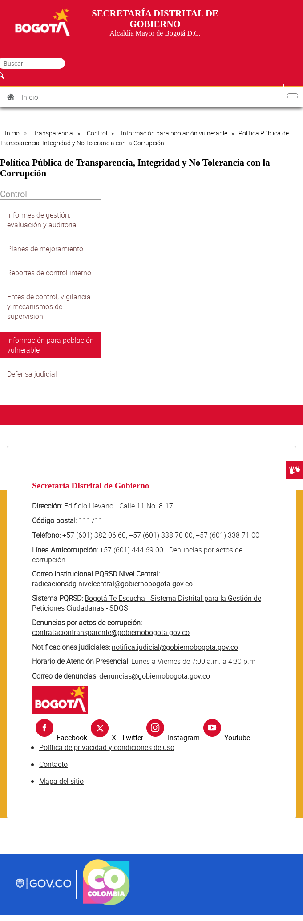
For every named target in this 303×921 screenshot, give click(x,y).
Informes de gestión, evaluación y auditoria (42, 220)
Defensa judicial (32, 374)
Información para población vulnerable (174, 133)
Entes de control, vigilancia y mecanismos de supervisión (49, 306)
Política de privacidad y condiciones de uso (106, 747)
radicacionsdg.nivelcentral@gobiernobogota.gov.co (112, 583)
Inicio (29, 97)
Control (97, 133)
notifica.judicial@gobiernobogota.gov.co (175, 647)
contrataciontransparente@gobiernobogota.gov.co (111, 632)
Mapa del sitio (61, 781)
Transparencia (53, 133)
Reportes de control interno (49, 273)
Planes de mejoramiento (45, 249)
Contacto (53, 764)
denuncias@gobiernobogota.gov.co (154, 676)
